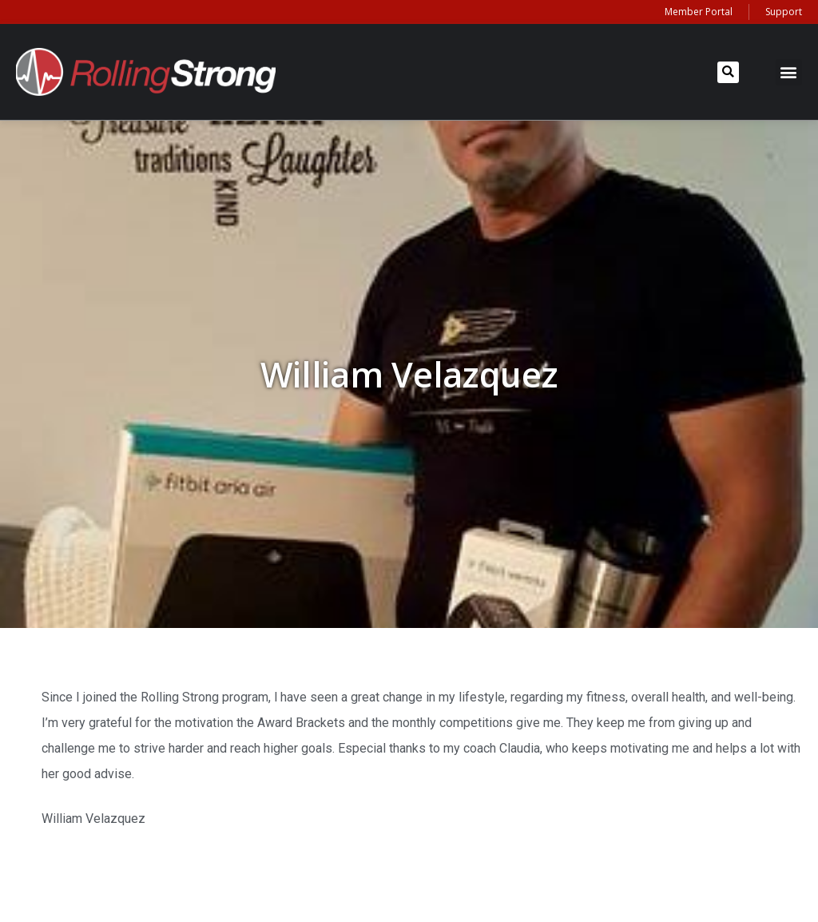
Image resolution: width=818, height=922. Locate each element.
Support (783, 11)
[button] (728, 72)
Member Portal (699, 11)
